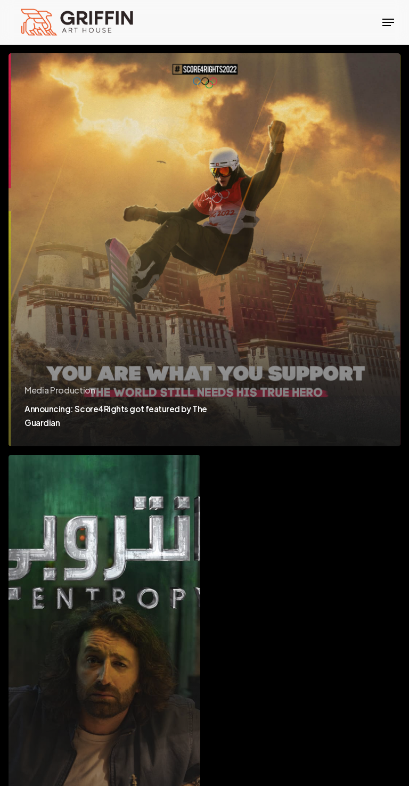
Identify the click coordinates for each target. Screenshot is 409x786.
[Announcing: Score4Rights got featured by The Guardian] (204, 249)
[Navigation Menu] (388, 22)
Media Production (59, 390)
